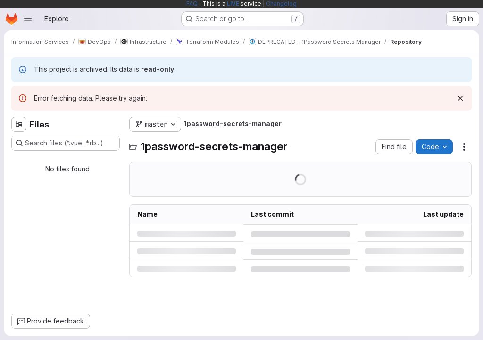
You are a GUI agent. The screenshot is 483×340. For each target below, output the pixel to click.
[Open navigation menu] (27, 18)
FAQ (192, 3)
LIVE (233, 3)
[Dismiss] (460, 98)
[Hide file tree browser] (18, 124)
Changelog (281, 3)
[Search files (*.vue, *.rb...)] (65, 143)
